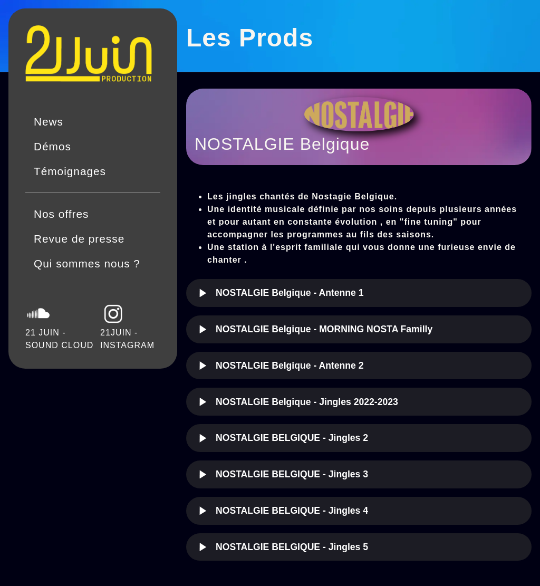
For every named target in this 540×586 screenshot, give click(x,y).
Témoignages (70, 171)
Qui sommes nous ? (87, 263)
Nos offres (61, 214)
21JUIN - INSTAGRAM (127, 325)
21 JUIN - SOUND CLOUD (59, 325)
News (48, 122)
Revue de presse (79, 239)
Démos (52, 146)
